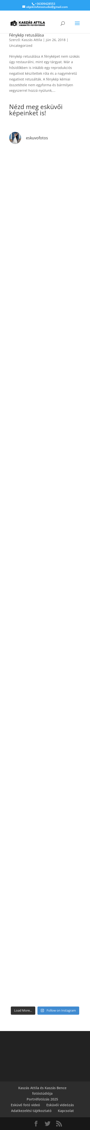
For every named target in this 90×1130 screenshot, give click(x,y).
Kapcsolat (66, 1110)
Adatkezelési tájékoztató (31, 1110)
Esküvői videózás (60, 1105)
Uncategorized (20, 45)
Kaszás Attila (32, 39)
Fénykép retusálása (26, 35)
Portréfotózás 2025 (42, 1099)
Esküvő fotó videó (25, 1105)
